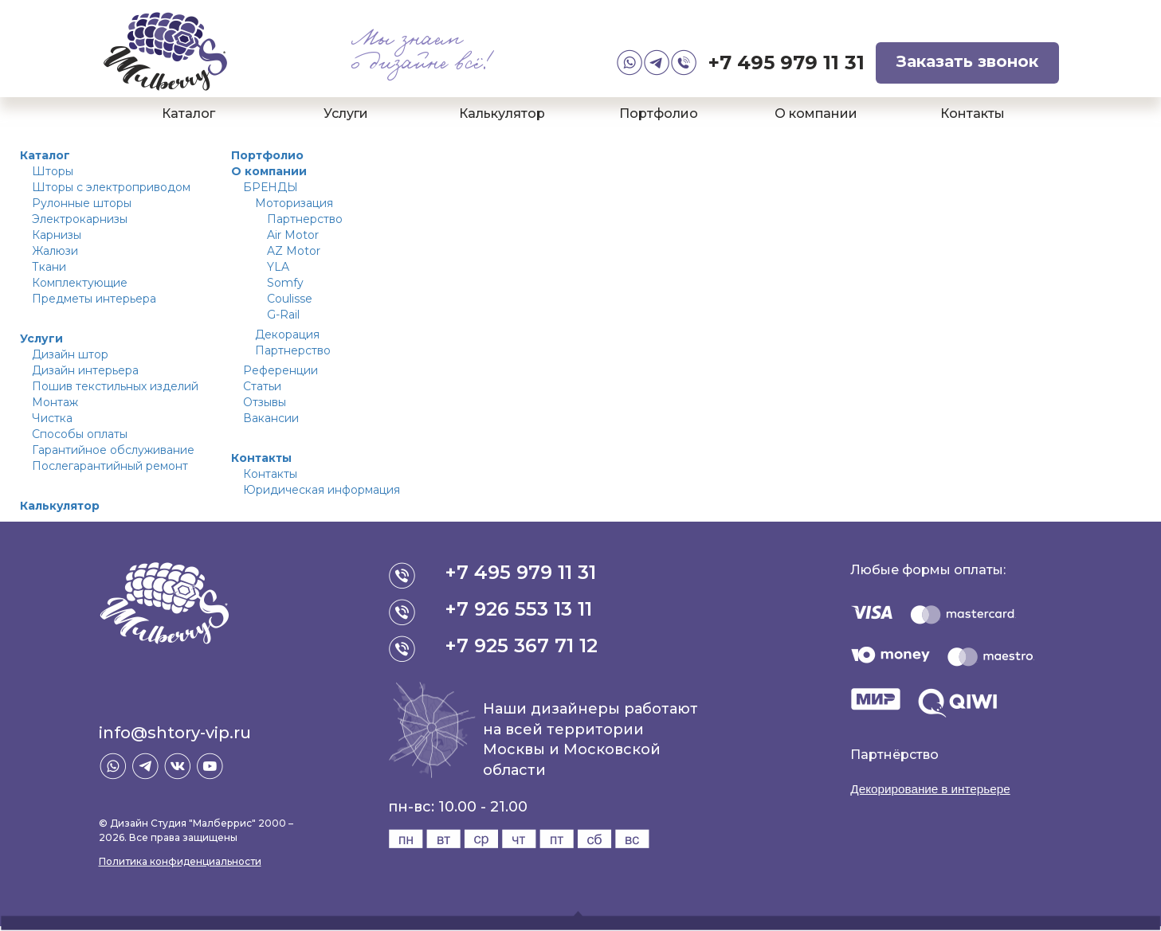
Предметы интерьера (94, 298)
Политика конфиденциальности (180, 861)
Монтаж (55, 402)
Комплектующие (79, 283)
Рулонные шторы (81, 203)
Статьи (262, 386)
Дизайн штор (70, 354)
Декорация (287, 334)
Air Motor (293, 235)
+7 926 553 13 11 (520, 609)
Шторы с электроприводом (111, 187)
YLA (278, 267)
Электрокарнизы (79, 219)
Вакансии (271, 418)
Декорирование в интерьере (934, 788)
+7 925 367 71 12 (522, 645)
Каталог (188, 113)
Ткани (49, 267)
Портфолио (658, 113)
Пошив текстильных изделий (115, 386)
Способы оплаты (79, 434)
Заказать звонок (967, 61)
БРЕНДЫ (270, 187)
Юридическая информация (321, 490)
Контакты (972, 113)
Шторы (52, 171)
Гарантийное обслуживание (113, 450)
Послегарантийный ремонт (110, 466)
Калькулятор (502, 113)
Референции (280, 370)
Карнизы (56, 235)
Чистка (52, 418)
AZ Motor (293, 251)
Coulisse (289, 298)
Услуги (346, 113)
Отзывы (264, 402)
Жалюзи (55, 251)
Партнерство (305, 219)
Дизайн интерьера (85, 370)
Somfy (285, 283)
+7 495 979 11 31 (786, 62)
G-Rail (283, 314)
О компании (816, 113)
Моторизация (294, 203)
